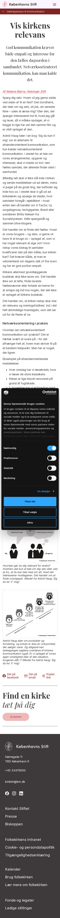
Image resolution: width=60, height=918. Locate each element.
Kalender (13, 869)
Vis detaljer (43, 491)
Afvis (30, 522)
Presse (11, 816)
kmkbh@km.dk (15, 781)
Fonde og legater (19, 900)
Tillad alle (29, 501)
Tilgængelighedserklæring (27, 855)
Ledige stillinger (18, 908)
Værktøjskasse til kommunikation (23, 11)
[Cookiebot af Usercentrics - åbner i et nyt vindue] (42, 392)
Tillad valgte (30, 512)
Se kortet (15, 717)
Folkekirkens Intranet (23, 839)
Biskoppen (14, 824)
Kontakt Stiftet (17, 808)
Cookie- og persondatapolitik (29, 847)
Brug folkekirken (19, 877)
